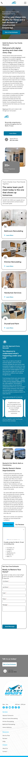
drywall (23, 380)
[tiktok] (16, 707)
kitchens (14, 381)
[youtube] (10, 707)
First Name (5, 581)
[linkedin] (13, 707)
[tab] (8, 524)
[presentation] (8, 618)
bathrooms (19, 381)
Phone (4, 599)
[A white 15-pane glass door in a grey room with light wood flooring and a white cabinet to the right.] (19, 648)
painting (18, 57)
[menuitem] (14, 715)
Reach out (5, 109)
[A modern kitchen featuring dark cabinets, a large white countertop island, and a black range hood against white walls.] (19, 636)
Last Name (5, 587)
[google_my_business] (19, 707)
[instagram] (7, 707)
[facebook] (4, 707)
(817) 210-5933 (14, 140)
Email (3, 593)
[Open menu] (25, 3)
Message (4, 605)
